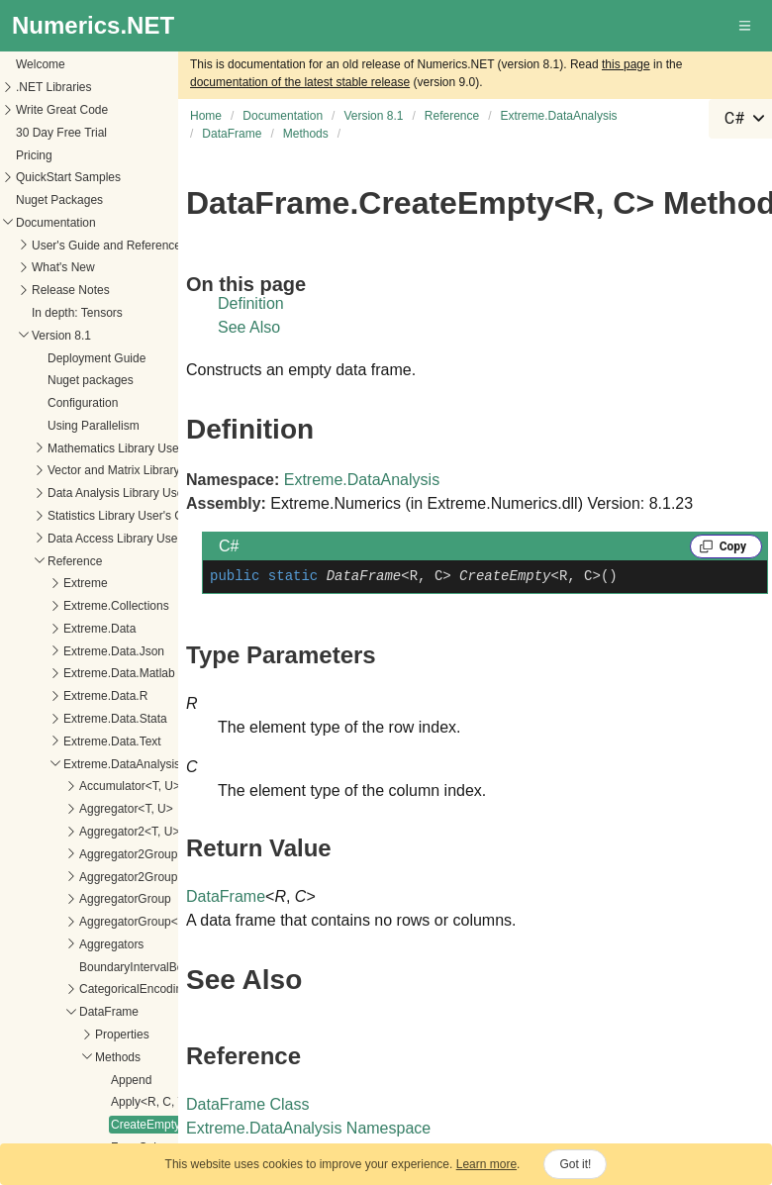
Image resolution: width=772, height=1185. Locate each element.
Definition (251, 303)
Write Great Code (62, 110)
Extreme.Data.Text (112, 741)
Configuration (83, 403)
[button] (746, 25)
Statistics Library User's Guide (127, 516)
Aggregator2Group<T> (139, 877)
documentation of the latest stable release (300, 82)
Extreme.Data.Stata (115, 719)
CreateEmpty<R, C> (164, 1125)
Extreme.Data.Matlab (119, 673)
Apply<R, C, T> (151, 1102)
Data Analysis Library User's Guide (139, 493)
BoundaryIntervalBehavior (147, 967)
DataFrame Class (247, 1104)
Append (131, 1080)
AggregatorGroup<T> (135, 922)
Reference (75, 561)
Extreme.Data (99, 629)
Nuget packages (91, 380)
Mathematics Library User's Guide (137, 448)
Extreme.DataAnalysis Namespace (308, 1128)
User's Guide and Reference (106, 245)
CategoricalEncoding (134, 989)
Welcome (40, 64)
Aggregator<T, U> (126, 809)
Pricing (34, 155)
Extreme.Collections (116, 606)
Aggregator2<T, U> (129, 832)
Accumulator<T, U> (129, 786)
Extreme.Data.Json (113, 651)
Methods (118, 1057)
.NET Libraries (53, 87)
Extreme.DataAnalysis (121, 764)
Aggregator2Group (128, 854)
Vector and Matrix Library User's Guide (149, 470)
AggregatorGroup (125, 899)
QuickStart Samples (68, 177)
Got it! (575, 1164)
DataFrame (109, 1012)
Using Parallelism (94, 426)
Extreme (85, 583)
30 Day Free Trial (61, 133)
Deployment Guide (96, 358)
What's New (63, 267)
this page (626, 64)
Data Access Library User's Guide (136, 538)
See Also (249, 327)
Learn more (486, 1164)
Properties (122, 1034)
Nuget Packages (59, 200)
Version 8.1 (61, 336)
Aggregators (111, 944)
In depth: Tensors (77, 313)
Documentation (56, 223)
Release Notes (71, 290)
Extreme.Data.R (105, 696)
